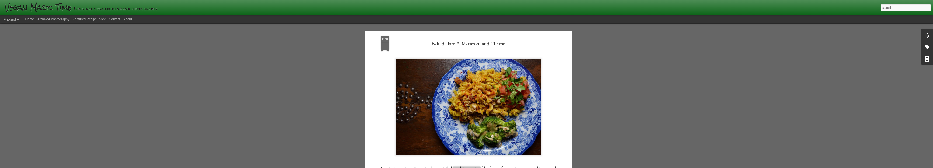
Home (29, 19)
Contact (114, 19)
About (127, 19)
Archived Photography (53, 19)
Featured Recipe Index (89, 19)
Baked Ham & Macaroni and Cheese (468, 41)
